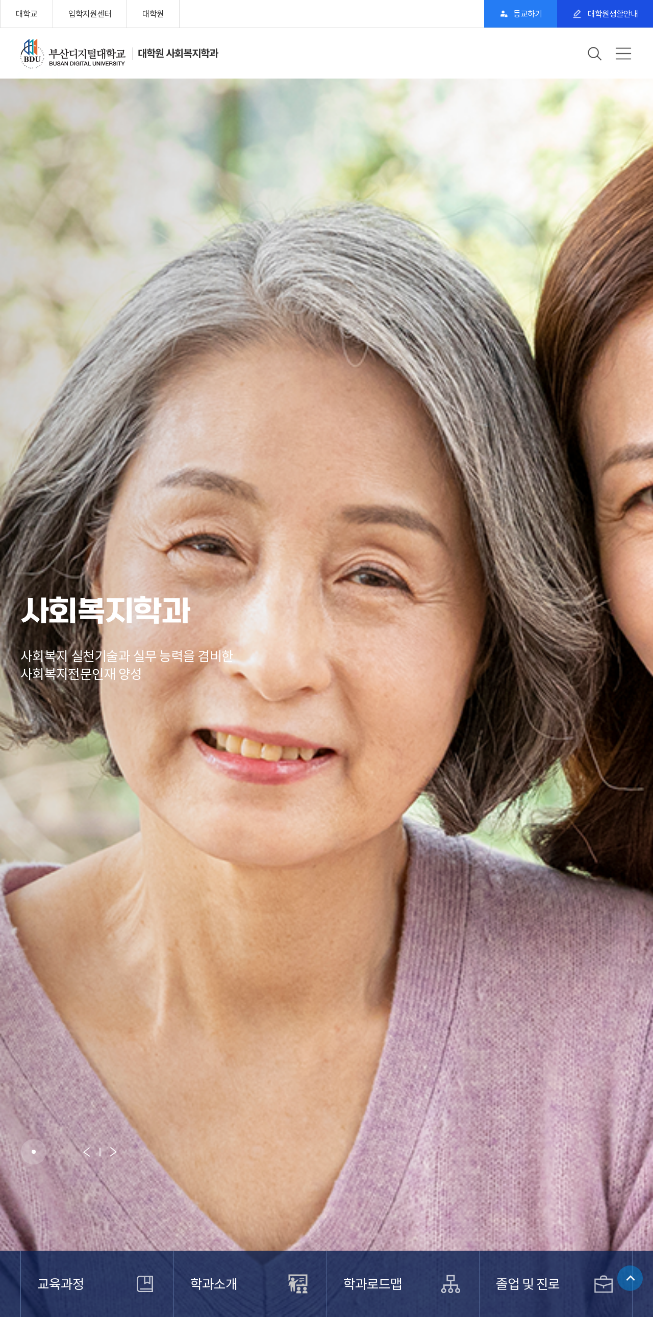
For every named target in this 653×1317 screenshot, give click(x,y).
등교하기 (527, 14)
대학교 (26, 14)
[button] (34, 1152)
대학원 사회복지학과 (178, 53)
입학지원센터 (89, 14)
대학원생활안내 (612, 14)
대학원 (153, 14)
